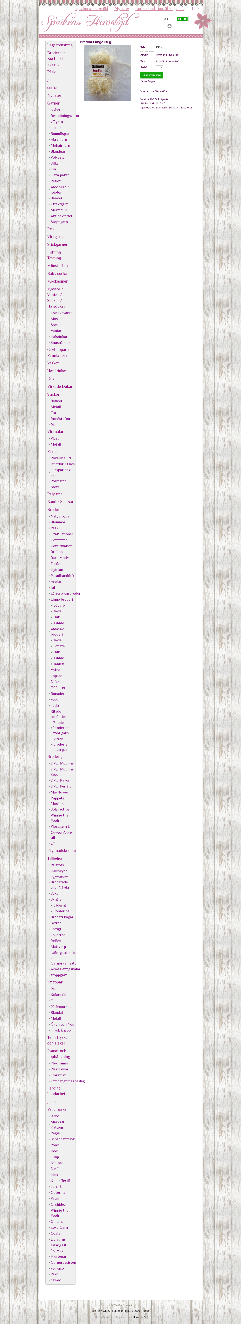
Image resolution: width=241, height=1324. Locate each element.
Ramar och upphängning (58, 1053)
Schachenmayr (63, 1139)
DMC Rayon (60, 780)
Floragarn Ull (61, 826)
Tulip (55, 1157)
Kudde (58, 623)
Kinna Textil (60, 1181)
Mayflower (59, 792)
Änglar (56, 581)
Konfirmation (61, 546)
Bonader (57, 694)
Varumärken (57, 1109)
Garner (53, 103)
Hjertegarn (59, 1256)
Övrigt (56, 929)
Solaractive (60, 809)
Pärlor (52, 451)
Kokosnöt (58, 994)
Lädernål (60, 905)
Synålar (57, 899)
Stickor (53, 394)
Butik (195, 8)
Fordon (56, 564)
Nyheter (121, 8)
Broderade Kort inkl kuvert (56, 58)
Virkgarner (56, 236)
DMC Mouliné (62, 763)
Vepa (55, 699)
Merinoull (59, 210)
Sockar (56, 325)
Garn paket (60, 175)
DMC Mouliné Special (62, 772)
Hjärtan (57, 570)
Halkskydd (59, 871)
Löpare (59, 605)
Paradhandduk (62, 575)
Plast (55, 425)
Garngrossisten (63, 1262)
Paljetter (54, 494)
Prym (55, 1198)
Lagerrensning (60, 45)
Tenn (54, 1000)
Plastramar (59, 1069)
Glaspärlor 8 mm (61, 472)
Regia (55, 1133)
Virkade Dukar (60, 386)
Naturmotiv (60, 516)
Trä (53, 413)
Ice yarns (58, 1239)
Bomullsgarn (61, 133)
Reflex (56, 181)
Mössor (57, 319)
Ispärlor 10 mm (63, 464)
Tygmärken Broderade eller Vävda (60, 882)
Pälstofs (57, 865)
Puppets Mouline (57, 801)
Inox (54, 1151)
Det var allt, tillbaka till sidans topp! (120, 1311)
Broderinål (62, 911)
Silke (54, 163)
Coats (55, 1233)
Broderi (53, 509)
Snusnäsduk (61, 342)
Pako (54, 1274)
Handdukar (57, 371)
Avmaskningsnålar (63, 969)
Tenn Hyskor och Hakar (58, 1040)
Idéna (55, 1175)
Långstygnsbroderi (63, 593)
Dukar (52, 378)
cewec (56, 1280)
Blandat (57, 1012)
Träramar (58, 1075)
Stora (55, 487)
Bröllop (57, 552)
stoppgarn (59, 975)
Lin (53, 169)
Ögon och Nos (62, 1024)
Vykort (56, 670)
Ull (53, 843)
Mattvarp (58, 947)
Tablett (59, 664)
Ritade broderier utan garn (61, 744)
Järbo (55, 1116)
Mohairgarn (60, 145)
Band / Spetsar (60, 501)
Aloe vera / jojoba (60, 189)
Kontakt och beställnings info (159, 8)
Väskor (53, 363)
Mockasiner (57, 281)
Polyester (58, 157)
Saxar (55, 893)
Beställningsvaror (63, 116)
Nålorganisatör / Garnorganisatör (63, 958)
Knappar (55, 982)
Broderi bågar (62, 917)
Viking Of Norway (58, 1248)
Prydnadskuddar (61, 850)
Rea (50, 228)
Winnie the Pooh (59, 818)
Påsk (51, 72)
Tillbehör (55, 858)
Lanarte (57, 1186)
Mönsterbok (57, 265)
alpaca (56, 128)
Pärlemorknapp (63, 1006)
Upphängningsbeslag (63, 1081)
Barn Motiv (60, 558)
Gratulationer (62, 534)
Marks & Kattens (57, 1124)
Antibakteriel (61, 216)
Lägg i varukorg (152, 75)
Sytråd (56, 923)
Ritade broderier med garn (61, 727)
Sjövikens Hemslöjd (91, 8)
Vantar (56, 331)
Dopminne (59, 540)
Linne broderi (62, 599)
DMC (55, 1169)
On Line (57, 1221)
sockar (53, 87)
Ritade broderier (58, 714)
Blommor (58, 522)
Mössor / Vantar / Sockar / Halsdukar (56, 297)
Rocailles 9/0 (61, 458)
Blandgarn (59, 151)
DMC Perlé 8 (61, 786)
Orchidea (58, 1204)
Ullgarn (57, 122)
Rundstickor (61, 419)
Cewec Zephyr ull (62, 835)
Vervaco (57, 1268)
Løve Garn (59, 1227)
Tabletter (58, 688)
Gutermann (60, 1192)
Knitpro (57, 1163)
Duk (56, 617)
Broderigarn (57, 756)
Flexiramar (59, 1063)
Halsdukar (59, 337)
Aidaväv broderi (57, 631)
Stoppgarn (59, 222)
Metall (56, 407)
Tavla (57, 611)
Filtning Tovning (54, 255)
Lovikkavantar (62, 313)
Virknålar (55, 431)
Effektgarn (59, 204)
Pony (55, 1145)
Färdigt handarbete (57, 1091)
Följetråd (58, 935)
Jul (49, 79)
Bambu (56, 198)
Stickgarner (57, 244)
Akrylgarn (59, 139)
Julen (51, 1101)
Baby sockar (58, 273)
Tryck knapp (61, 1030)
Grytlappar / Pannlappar (58, 352)
